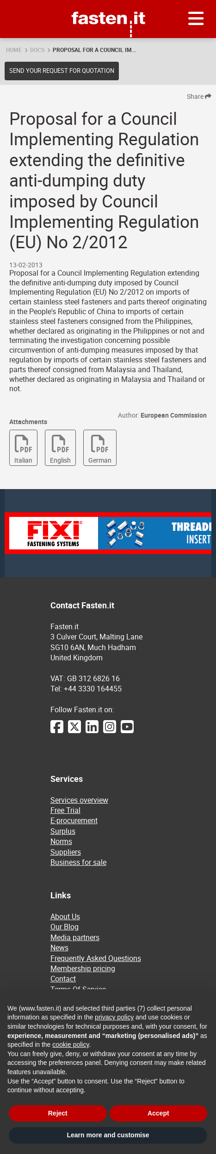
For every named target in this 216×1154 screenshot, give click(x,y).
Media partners (74, 937)
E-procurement (74, 820)
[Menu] (196, 19)
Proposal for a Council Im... (94, 49)
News (59, 947)
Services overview (79, 800)
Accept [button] (158, 1113)
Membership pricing (82, 968)
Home (14, 49)
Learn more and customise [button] (108, 1135)
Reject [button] (58, 1113)
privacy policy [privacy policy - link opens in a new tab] (114, 1017)
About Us (65, 916)
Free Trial (65, 810)
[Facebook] (56, 731)
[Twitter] (74, 731)
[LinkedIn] (92, 731)
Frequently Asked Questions (95, 958)
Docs (37, 49)
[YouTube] (127, 731)
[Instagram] (109, 731)
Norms (61, 841)
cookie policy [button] (70, 1044)
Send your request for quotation (61, 70)
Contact (63, 978)
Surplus (62, 831)
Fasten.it (108, 3)
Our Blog (64, 927)
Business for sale (78, 862)
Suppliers (65, 852)
